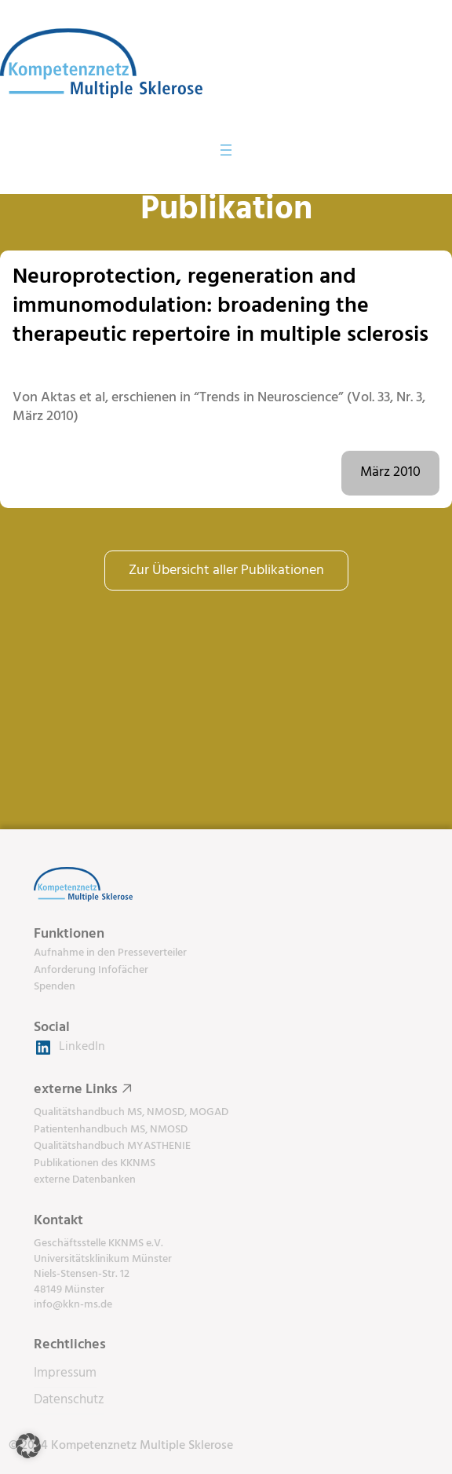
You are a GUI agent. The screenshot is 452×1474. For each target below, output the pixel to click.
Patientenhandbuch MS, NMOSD (111, 1130)
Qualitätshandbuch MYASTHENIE (112, 1146)
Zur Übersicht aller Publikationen (226, 570)
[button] (28, 1445)
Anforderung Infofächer (91, 970)
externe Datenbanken (85, 1180)
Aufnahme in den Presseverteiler (110, 953)
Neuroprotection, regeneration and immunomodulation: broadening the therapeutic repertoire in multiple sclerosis (220, 306)
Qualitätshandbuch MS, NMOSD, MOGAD (131, 1112)
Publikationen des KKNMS (94, 1163)
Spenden (54, 987)
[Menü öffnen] (226, 150)
